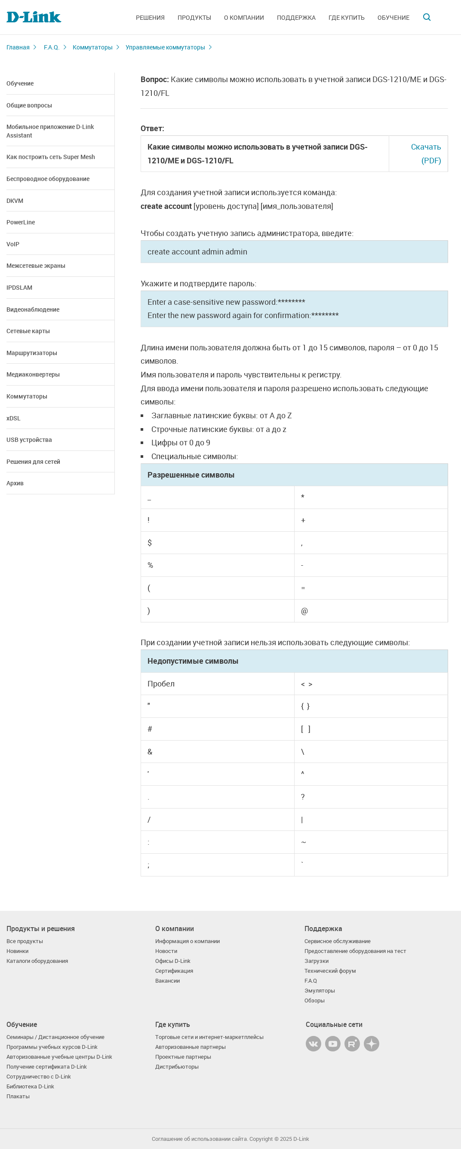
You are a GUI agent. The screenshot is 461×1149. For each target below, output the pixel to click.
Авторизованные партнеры (190, 1047)
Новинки (17, 951)
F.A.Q (310, 980)
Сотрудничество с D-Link (38, 1076)
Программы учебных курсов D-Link (52, 1047)
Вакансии (167, 980)
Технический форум (330, 970)
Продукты (194, 17)
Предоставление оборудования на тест (355, 951)
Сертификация (174, 970)
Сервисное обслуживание (337, 941)
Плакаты (18, 1096)
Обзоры (314, 1000)
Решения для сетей (33, 461)
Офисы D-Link (173, 961)
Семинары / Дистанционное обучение (55, 1037)
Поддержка (296, 17)
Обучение (393, 17)
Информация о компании (187, 941)
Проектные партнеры (183, 1056)
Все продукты (24, 941)
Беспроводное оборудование (47, 179)
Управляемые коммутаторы (165, 47)
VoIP (12, 244)
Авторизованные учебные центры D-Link (59, 1056)
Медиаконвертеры (33, 374)
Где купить (347, 17)
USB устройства (29, 439)
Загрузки (316, 961)
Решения (150, 17)
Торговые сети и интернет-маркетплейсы (209, 1037)
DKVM (14, 200)
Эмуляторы (319, 990)
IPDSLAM (19, 287)
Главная (18, 47)
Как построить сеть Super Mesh (50, 157)
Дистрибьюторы (177, 1066)
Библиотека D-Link (30, 1086)
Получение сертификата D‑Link (46, 1066)
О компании (244, 17)
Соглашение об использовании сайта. (200, 1139)
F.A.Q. (52, 47)
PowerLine (20, 222)
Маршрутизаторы (31, 353)
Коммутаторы (93, 47)
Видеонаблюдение (32, 309)
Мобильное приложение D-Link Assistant (50, 131)
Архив (15, 483)
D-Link (301, 1139)
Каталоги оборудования (37, 961)
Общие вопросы (29, 105)
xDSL (13, 418)
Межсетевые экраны (35, 265)
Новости (166, 951)
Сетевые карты (28, 331)
